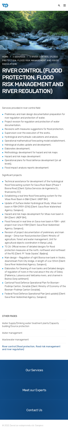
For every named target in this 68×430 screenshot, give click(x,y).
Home (5, 56)
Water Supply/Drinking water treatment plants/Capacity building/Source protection (30, 324)
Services (20, 56)
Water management (12, 333)
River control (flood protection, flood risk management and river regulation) (31, 348)
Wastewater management (15, 339)
